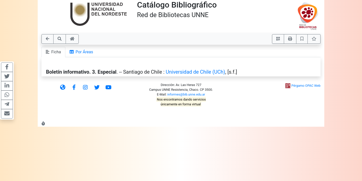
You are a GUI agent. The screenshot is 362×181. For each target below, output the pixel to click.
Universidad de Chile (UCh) (195, 72)
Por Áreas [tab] (81, 52)
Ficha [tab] (53, 52)
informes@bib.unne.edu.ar (186, 94)
